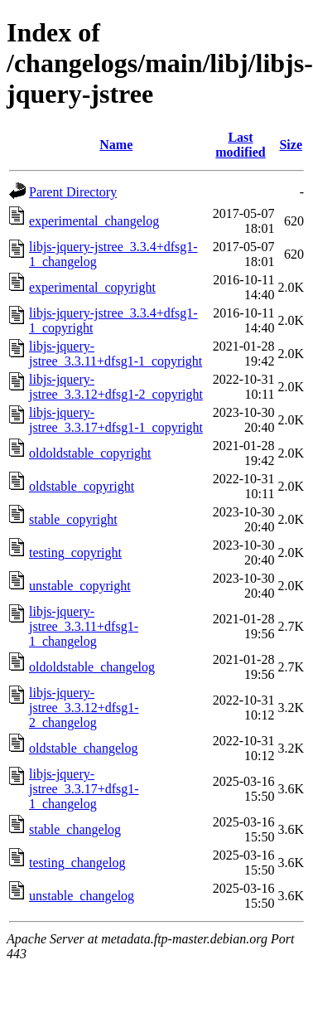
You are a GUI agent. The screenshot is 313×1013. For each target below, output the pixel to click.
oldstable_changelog (83, 748)
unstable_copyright (80, 586)
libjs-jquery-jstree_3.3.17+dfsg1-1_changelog (84, 789)
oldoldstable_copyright (90, 453)
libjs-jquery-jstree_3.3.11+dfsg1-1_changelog (83, 626)
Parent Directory (73, 192)
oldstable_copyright (81, 486)
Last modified (240, 144)
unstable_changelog (81, 896)
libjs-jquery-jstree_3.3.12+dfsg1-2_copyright (116, 386)
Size (290, 145)
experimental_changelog (94, 221)
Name (115, 145)
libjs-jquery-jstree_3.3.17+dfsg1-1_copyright (116, 419)
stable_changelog (75, 829)
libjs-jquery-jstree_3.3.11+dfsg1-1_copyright (115, 353)
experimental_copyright (92, 287)
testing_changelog (77, 862)
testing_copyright (75, 552)
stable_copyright (73, 519)
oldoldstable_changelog (92, 667)
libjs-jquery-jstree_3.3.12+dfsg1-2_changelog (84, 707)
